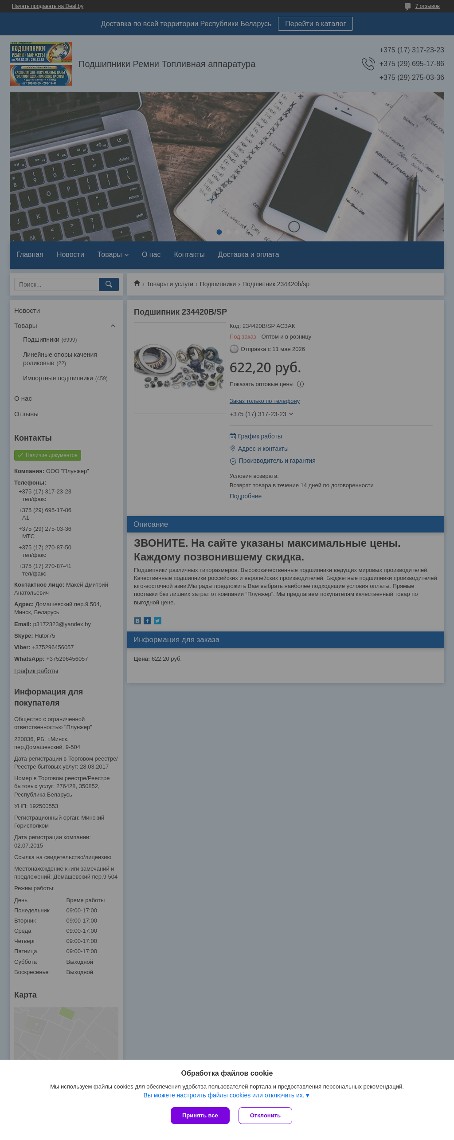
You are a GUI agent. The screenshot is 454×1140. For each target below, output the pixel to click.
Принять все (200, 1115)
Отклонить (265, 1115)
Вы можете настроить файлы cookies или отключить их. (223, 1095)
